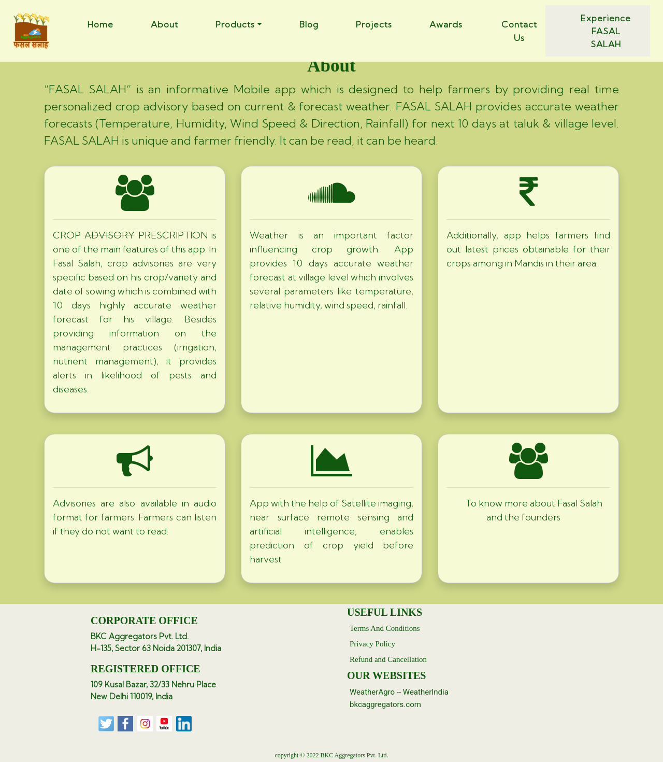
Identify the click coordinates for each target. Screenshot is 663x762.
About (164, 24)
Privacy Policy (372, 644)
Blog (309, 24)
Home (100, 24)
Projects (374, 24)
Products (235, 24)
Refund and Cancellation (388, 659)
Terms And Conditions (385, 628)
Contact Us (519, 31)
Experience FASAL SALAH (606, 30)
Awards (446, 24)
